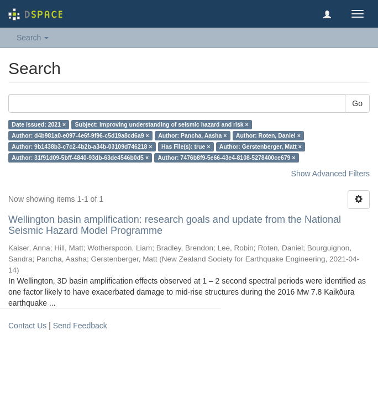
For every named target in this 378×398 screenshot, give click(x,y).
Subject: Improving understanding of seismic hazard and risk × (162, 124)
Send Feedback (80, 325)
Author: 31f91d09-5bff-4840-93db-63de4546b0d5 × (80, 157)
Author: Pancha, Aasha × (192, 135)
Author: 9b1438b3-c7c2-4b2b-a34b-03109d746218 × (82, 146)
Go (357, 103)
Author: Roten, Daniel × (268, 135)
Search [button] (33, 37)
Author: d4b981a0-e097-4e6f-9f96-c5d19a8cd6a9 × (80, 135)
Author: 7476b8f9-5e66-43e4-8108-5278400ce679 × (227, 157)
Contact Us (27, 325)
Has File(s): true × (185, 146)
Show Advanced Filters (330, 173)
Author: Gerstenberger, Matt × (260, 146)
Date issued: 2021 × (39, 124)
